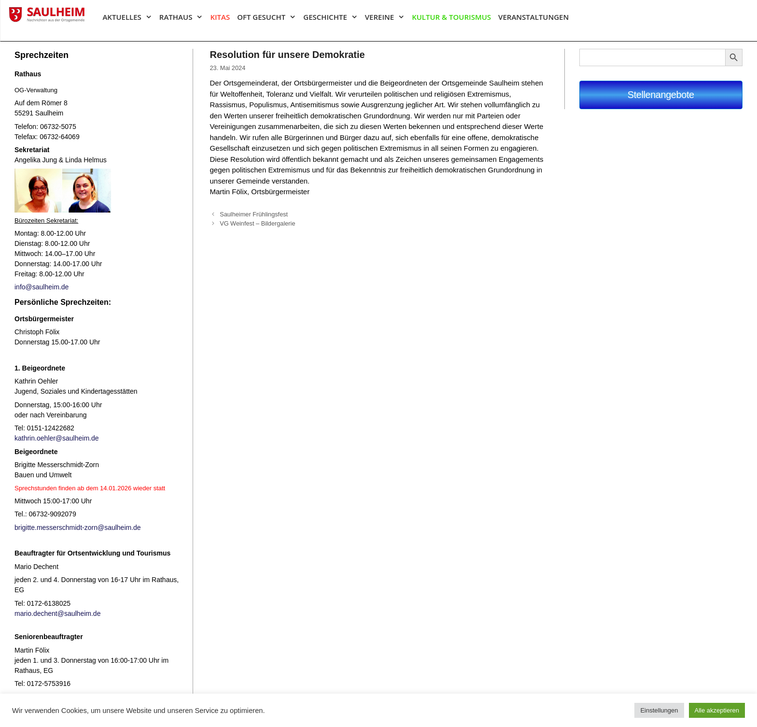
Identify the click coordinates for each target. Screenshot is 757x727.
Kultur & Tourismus (451, 17)
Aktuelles (130, 17)
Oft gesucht (270, 17)
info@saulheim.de (41, 287)
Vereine (388, 17)
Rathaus (184, 17)
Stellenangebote (661, 94)
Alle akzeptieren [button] (717, 710)
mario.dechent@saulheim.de (57, 613)
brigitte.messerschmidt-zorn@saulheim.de (77, 527)
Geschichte (333, 17)
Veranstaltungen (533, 17)
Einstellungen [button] (659, 710)
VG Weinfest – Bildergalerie (257, 223)
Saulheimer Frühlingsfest (254, 214)
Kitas (220, 17)
